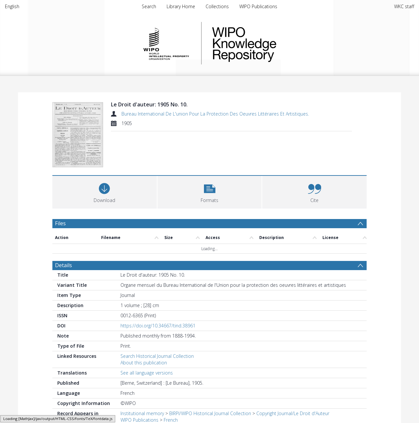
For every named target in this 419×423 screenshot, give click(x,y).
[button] (209, 191)
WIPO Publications (258, 6)
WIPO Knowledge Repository (271, 43)
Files (60, 223)
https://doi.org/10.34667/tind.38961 (157, 325)
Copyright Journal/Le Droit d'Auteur (292, 413)
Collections (217, 6)
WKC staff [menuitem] (404, 6)
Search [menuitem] (149, 6)
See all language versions (146, 373)
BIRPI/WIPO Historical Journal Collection (210, 413)
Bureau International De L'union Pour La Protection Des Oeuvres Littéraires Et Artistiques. (215, 114)
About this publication (143, 362)
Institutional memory (142, 413)
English (12, 6)
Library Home (181, 6)
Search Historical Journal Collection (157, 356)
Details (63, 265)
